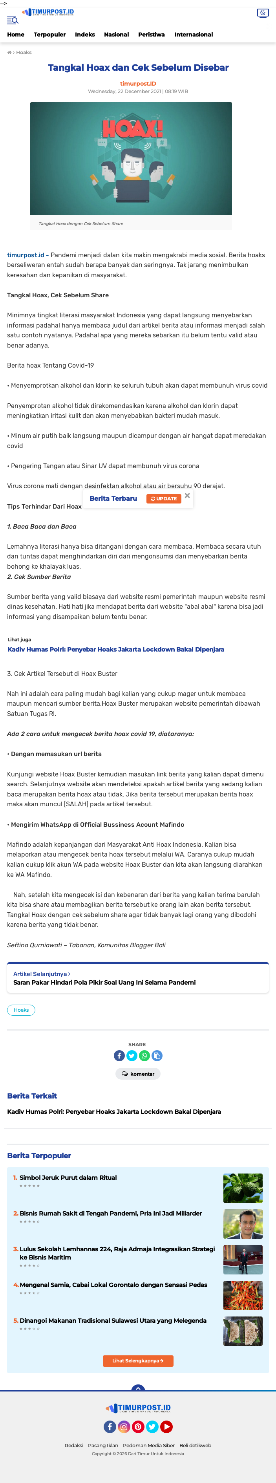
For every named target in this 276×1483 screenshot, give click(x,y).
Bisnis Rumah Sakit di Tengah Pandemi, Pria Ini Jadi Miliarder (111, 1213)
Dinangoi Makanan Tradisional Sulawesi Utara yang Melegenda (113, 1320)
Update (164, 499)
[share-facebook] (119, 1055)
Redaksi (74, 1445)
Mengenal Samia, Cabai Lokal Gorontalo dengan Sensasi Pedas (113, 1285)
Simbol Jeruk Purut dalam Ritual (68, 1177)
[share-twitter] (131, 1055)
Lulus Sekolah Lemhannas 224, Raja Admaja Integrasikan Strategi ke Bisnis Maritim (117, 1253)
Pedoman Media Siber (149, 1445)
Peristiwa (151, 34)
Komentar (138, 1073)
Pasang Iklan (103, 1445)
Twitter (156, 1430)
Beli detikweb (195, 1445)
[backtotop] (138, 1391)
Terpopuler (50, 34)
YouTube (172, 1430)
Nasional (116, 34)
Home (15, 34)
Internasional (193, 34)
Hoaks (21, 1010)
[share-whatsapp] (144, 1055)
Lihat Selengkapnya (138, 1361)
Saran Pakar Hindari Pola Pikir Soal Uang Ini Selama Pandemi (104, 982)
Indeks (85, 34)
